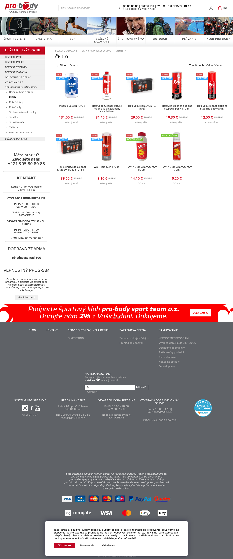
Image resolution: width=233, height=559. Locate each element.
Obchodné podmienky (172, 348)
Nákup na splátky (169, 362)
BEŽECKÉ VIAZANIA (16, 72)
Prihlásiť (141, 387)
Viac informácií (127, 538)
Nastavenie (87, 545)
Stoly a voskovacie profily (22, 112)
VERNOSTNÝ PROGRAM (174, 338)
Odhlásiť (92, 392)
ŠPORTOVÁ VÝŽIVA (131, 39)
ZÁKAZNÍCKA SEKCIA (133, 330)
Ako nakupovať (168, 357)
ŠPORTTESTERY (14, 39)
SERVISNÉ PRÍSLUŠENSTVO (21, 88)
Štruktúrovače (16, 123)
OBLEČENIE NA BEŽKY (17, 78)
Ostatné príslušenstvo (21, 133)
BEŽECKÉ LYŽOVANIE (102, 40)
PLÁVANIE (189, 39)
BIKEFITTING (76, 338)
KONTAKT (52, 330)
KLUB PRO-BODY (218, 39)
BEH (73, 39)
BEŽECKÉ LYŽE (13, 57)
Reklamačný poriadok (171, 352)
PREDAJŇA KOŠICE (73, 400)
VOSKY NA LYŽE (14, 83)
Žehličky (13, 128)
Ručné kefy (15, 107)
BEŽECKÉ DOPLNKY (16, 139)
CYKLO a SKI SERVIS (169, 6)
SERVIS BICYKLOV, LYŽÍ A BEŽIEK (89, 330)
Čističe (12, 97)
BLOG (32, 330)
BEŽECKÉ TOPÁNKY (16, 67)
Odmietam (108, 545)
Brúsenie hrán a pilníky (21, 92)
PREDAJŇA (147, 6)
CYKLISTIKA (44, 39)
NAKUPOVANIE (168, 330)
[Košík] (222, 8)
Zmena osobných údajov (134, 338)
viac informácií (26, 297)
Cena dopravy (167, 366)
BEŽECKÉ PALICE (14, 62)
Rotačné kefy (16, 102)
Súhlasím (64, 545)
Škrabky (13, 118)
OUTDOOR (160, 39)
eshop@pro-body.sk (73, 418)
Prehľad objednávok (131, 343)
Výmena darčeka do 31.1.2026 (177, 343)
